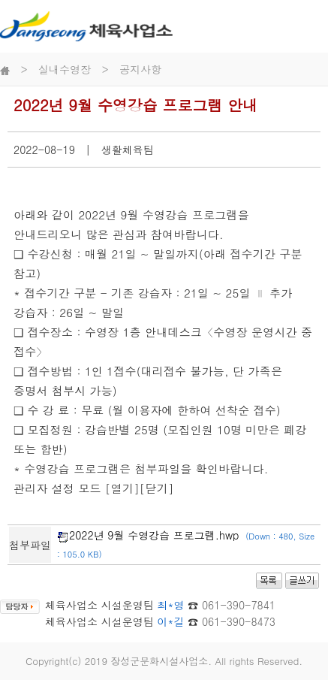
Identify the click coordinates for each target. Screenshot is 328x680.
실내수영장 (64, 69)
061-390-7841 (238, 604)
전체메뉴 (310, 26)
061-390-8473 (238, 621)
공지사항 (140, 69)
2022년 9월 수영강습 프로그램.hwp (154, 534)
